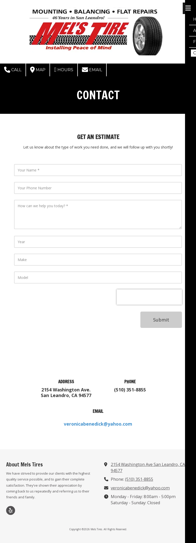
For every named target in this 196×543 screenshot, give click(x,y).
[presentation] (149, 297)
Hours (63, 70)
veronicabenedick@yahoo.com (140, 488)
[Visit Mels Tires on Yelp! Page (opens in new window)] (10, 510)
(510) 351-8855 (139, 479)
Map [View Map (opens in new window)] (37, 70)
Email (92, 70)
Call (12, 70)
